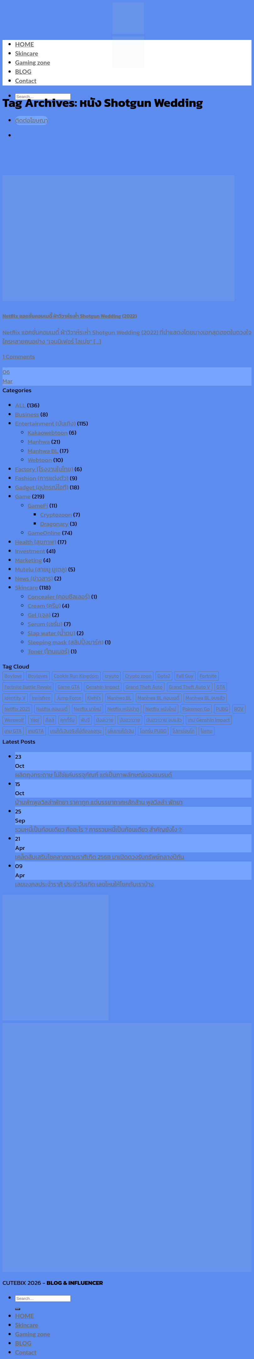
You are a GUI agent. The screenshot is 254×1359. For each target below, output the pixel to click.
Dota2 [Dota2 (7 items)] (163, 676)
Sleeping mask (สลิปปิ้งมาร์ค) (65, 642)
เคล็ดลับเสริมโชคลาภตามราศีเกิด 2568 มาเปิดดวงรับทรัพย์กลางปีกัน (99, 856)
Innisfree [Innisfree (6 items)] (41, 698)
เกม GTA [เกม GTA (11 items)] (13, 731)
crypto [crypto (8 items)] (112, 676)
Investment (30, 551)
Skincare (26, 53)
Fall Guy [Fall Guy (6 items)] (185, 676)
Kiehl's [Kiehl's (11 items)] (94, 698)
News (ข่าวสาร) (34, 578)
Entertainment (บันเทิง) (45, 423)
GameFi (38, 505)
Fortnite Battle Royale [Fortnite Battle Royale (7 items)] (28, 687)
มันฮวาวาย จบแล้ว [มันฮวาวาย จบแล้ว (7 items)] (164, 720)
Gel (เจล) (39, 614)
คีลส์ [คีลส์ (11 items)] (49, 720)
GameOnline (44, 532)
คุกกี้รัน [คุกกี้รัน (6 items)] (67, 720)
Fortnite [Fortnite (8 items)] (208, 676)
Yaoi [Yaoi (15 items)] (34, 720)
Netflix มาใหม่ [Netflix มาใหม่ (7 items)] (88, 709)
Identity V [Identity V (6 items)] (15, 698)
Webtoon (40, 460)
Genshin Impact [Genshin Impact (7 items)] (102, 687)
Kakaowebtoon (48, 432)
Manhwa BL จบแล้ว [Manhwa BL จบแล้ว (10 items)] (205, 698)
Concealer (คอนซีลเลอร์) (59, 596)
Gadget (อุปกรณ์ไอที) (42, 487)
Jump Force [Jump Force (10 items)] (69, 698)
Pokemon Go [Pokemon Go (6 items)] (196, 709)
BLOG (23, 71)
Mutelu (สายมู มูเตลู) (41, 569)
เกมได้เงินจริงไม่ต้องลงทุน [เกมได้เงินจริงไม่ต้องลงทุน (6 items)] (75, 731)
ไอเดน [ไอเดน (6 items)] (206, 731)
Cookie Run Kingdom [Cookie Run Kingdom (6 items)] (76, 676)
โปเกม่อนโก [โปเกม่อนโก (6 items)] (184, 731)
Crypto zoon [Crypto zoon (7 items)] (138, 676)
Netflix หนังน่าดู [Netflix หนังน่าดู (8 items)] (123, 709)
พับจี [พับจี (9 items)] (85, 720)
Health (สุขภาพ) (35, 542)
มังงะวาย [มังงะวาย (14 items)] (104, 720)
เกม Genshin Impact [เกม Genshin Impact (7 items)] (209, 720)
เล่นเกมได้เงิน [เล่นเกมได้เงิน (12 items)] (121, 731)
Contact (25, 80)
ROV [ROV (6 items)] (239, 709)
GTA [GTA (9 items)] (220, 687)
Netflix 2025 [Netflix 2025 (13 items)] (17, 709)
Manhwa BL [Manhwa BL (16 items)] (119, 698)
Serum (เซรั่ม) (45, 624)
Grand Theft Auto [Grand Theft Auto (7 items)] (144, 687)
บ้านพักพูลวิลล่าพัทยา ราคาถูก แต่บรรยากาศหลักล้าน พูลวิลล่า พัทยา (99, 802)
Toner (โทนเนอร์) (48, 651)
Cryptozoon (56, 514)
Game (22, 496)
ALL (20, 405)
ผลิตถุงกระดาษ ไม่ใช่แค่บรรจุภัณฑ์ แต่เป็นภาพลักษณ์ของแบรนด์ (93, 774)
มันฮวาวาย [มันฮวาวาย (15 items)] (129, 720)
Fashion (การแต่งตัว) (42, 478)
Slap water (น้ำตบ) (51, 633)
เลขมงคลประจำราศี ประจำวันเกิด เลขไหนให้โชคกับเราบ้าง (84, 884)
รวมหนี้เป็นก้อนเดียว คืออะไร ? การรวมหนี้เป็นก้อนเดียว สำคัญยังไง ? (98, 829)
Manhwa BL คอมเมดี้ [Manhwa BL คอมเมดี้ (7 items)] (158, 698)
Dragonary (54, 523)
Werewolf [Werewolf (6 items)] (14, 720)
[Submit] (17, 1309)
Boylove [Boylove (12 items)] (13, 676)
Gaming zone (32, 62)
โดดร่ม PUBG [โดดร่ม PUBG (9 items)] (153, 731)
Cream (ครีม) (44, 605)
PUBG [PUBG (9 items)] (222, 709)
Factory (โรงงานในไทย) (44, 469)
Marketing (28, 560)
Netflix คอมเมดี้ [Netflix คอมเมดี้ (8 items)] (52, 709)
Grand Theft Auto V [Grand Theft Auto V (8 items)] (189, 687)
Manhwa (39, 441)
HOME (24, 44)
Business (27, 414)
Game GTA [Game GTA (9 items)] (69, 687)
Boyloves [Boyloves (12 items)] (38, 676)
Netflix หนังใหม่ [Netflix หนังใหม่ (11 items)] (160, 709)
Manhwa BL (43, 450)
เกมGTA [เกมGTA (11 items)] (36, 731)
